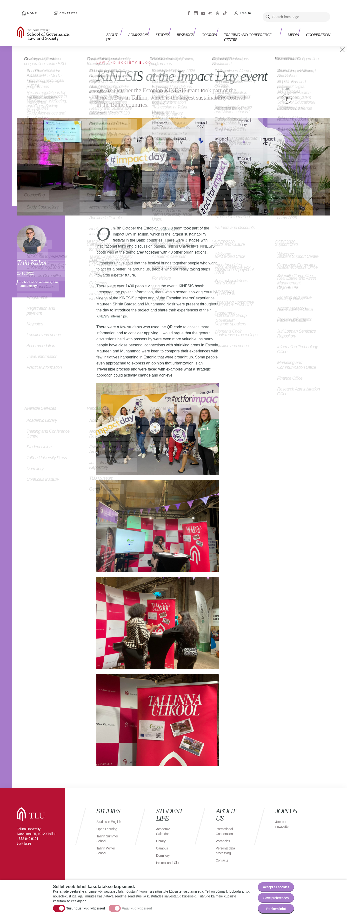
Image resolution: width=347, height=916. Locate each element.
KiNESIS (167, 221)
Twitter (299, 91)
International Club (166, 857)
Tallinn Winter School (107, 848)
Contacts (54, 9)
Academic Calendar (164, 824)
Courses (211, 31)
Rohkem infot (273, 907)
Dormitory (164, 848)
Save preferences (273, 894)
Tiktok (224, 9)
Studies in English (104, 816)
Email (311, 91)
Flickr (210, 9)
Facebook (188, 9)
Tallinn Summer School (108, 836)
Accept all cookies (273, 881)
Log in (246, 9)
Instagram (196, 9)
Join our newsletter (283, 816)
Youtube (203, 9)
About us (125, 31)
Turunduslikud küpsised (85, 905)
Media (295, 31)
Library (161, 834)
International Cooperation (225, 824)
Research (190, 31)
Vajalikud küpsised (137, 905)
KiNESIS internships (113, 309)
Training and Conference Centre (254, 31)
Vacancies (224, 834)
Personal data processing (227, 843)
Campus (163, 841)
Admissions (148, 31)
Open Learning (108, 826)
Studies (170, 31)
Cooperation (318, 31)
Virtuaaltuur (217, 9)
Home (27, 9)
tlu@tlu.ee (24, 836)
